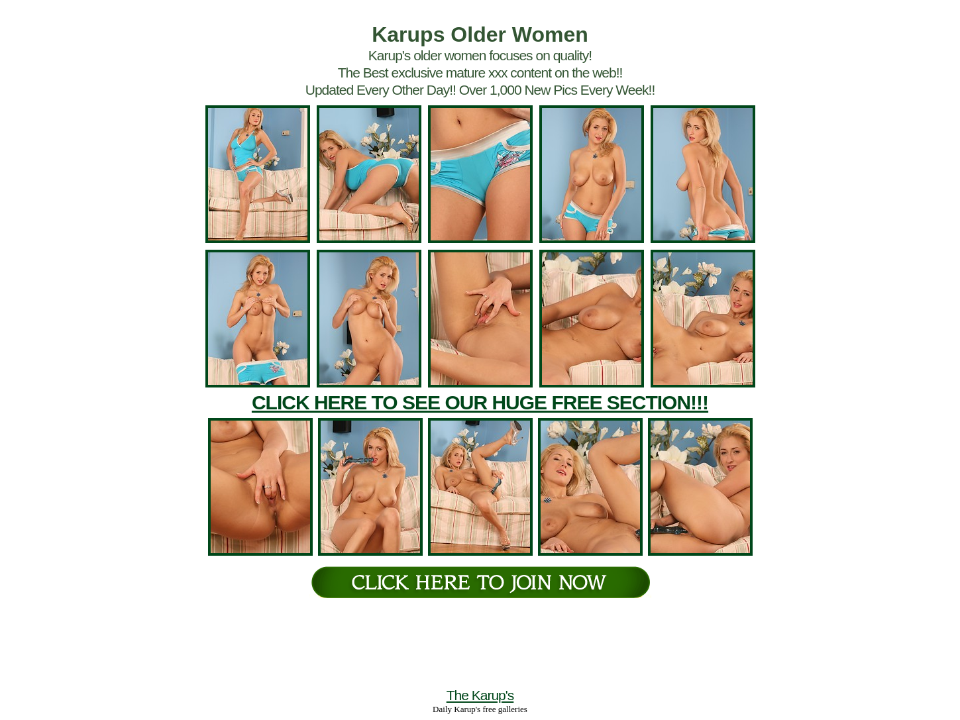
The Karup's (480, 695)
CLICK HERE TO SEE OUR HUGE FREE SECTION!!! (480, 402)
